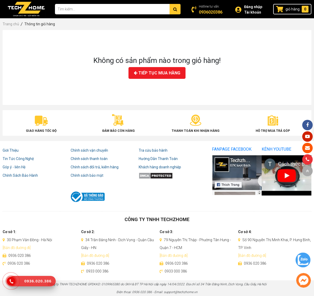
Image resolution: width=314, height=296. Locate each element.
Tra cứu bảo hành (153, 150)
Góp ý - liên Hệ (14, 167)
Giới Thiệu (11, 150)
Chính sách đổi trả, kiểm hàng (95, 167)
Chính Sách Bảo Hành (20, 175)
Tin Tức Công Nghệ (18, 159)
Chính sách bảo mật (87, 175)
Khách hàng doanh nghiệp (160, 167)
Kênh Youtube (276, 149)
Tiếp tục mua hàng (157, 72)
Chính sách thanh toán (89, 159)
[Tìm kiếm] (175, 9)
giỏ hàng (292, 9)
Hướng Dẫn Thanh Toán (158, 159)
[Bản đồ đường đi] (17, 248)
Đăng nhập (253, 7)
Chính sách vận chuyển (89, 150)
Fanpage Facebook (231, 149)
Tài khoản (252, 12)
